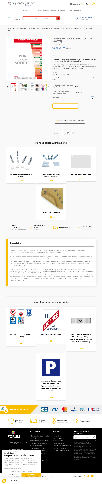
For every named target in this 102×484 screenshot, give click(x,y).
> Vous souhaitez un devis (60, 451)
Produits (15, 18)
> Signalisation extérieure (38, 448)
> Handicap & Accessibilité (38, 443)
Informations (28, 11)
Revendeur (62, 11)
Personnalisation (49, 11)
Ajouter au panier (65, 106)
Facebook (84, 476)
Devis (39, 11)
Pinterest (73, 133)
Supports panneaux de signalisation (71, 120)
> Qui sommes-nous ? (59, 448)
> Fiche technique (58, 443)
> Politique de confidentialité (61, 446)
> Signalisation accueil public (39, 440)
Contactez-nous (75, 11)
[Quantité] (92, 98)
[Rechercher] (41, 18)
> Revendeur (56, 436)
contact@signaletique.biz (17, 443)
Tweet (68, 133)
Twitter (88, 476)
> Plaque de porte (36, 446)
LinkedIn (92, 476)
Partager (63, 133)
